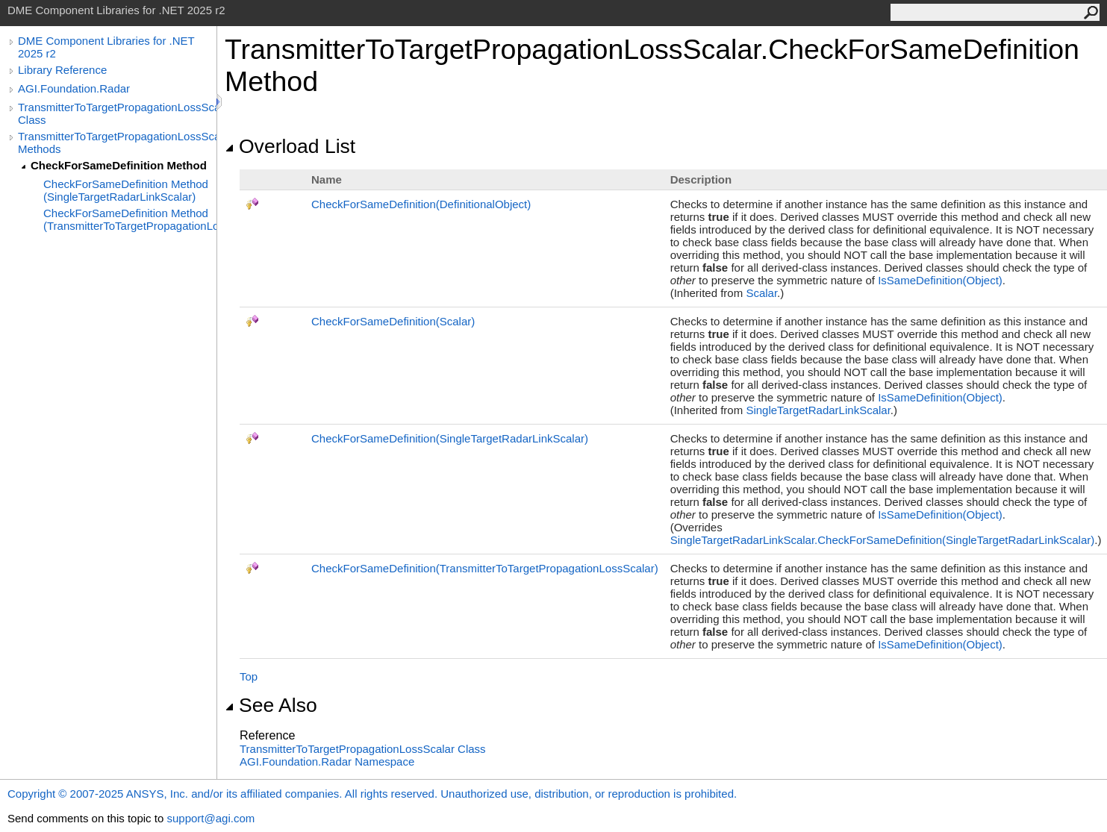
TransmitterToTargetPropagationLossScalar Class (117, 113)
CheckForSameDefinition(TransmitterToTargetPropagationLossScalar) (484, 568)
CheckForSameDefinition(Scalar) (393, 321)
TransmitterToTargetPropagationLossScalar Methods (117, 142)
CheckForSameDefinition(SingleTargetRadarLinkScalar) (449, 438)
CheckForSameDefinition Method (119, 165)
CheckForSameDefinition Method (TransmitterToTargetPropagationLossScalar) (129, 219)
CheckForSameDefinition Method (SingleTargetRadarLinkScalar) (125, 190)
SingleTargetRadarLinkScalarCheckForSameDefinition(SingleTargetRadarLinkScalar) (882, 540)
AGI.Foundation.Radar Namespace (327, 761)
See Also (271, 705)
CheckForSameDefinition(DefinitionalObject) (421, 204)
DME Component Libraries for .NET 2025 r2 (106, 47)
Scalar (761, 293)
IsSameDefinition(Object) (940, 280)
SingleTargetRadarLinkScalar (818, 410)
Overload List (290, 146)
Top (249, 676)
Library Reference (62, 69)
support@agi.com (210, 818)
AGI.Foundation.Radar (74, 88)
